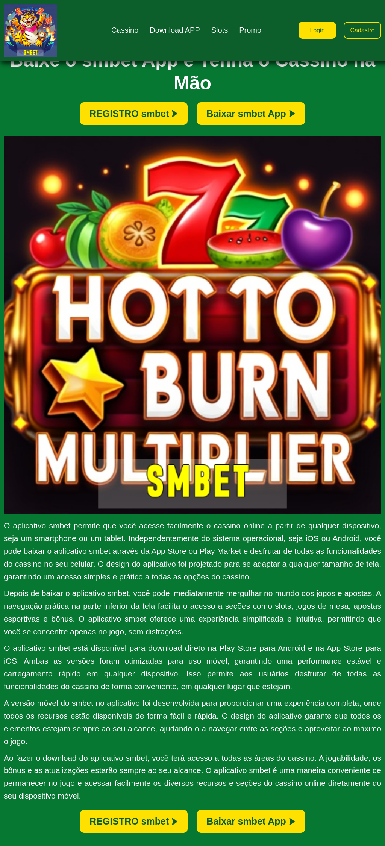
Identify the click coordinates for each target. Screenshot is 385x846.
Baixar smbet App (251, 113)
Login (317, 30)
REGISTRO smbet (133, 113)
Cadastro (362, 30)
